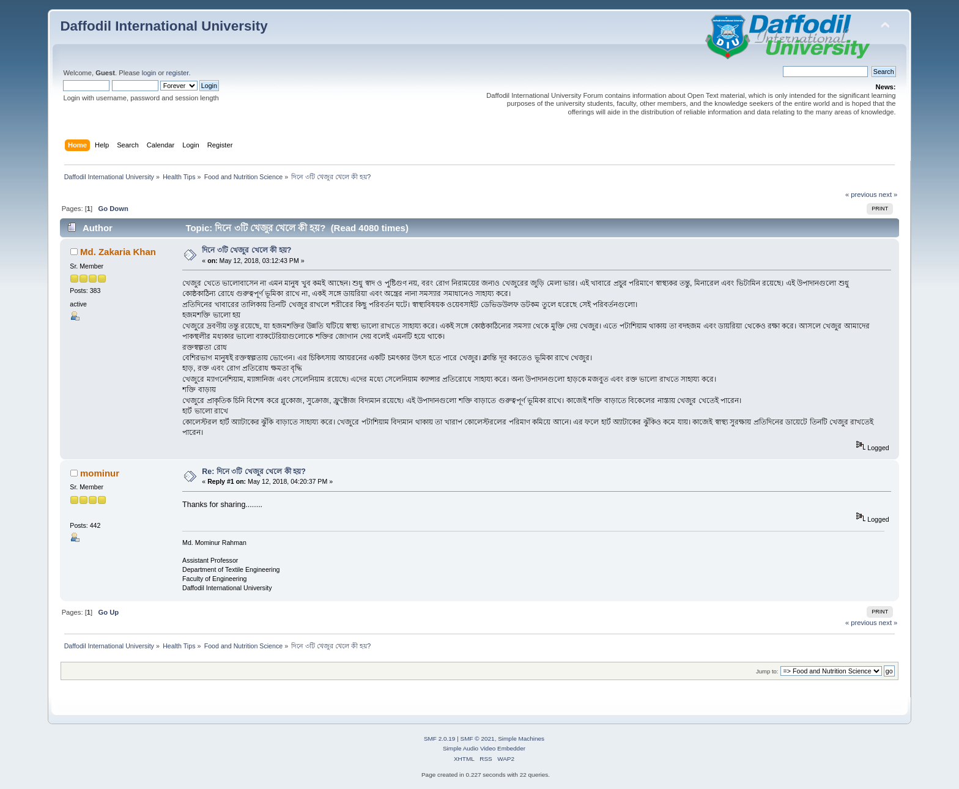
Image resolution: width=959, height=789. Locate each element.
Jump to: (767, 671)
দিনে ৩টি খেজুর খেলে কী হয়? (246, 250)
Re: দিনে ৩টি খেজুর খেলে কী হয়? (254, 471)
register (177, 72)
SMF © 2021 (478, 738)
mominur (99, 473)
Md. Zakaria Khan (118, 251)
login (149, 72)
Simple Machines (521, 738)
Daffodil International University (163, 26)
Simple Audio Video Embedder (484, 748)
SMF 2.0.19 (440, 738)
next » (888, 194)
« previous (861, 194)
